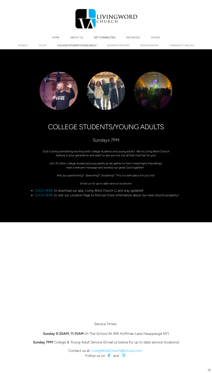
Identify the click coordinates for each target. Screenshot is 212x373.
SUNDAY (23, 45)
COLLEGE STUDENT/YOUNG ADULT (77, 45)
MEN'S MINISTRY (149, 45)
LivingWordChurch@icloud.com (116, 350)
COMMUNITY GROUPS (181, 45)
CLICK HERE (44, 190)
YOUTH (42, 45)
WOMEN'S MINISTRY (118, 45)
